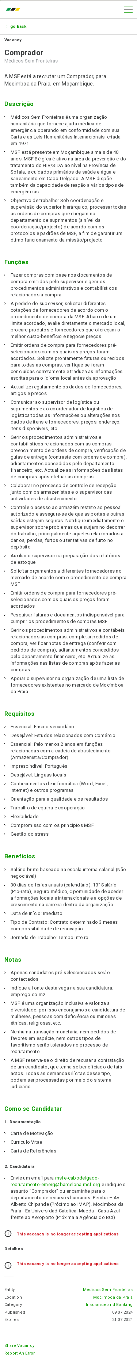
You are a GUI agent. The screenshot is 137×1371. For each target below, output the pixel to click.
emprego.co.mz (15, 10)
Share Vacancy (19, 1345)
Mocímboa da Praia (113, 1297)
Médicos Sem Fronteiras (108, 1289)
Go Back (18, 26)
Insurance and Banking (109, 1304)
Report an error (19, 1353)
